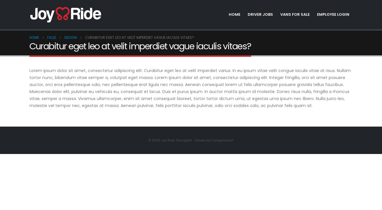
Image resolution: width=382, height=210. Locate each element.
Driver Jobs (260, 14)
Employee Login (333, 14)
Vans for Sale (295, 14)
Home (234, 14)
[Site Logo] (65, 14)
